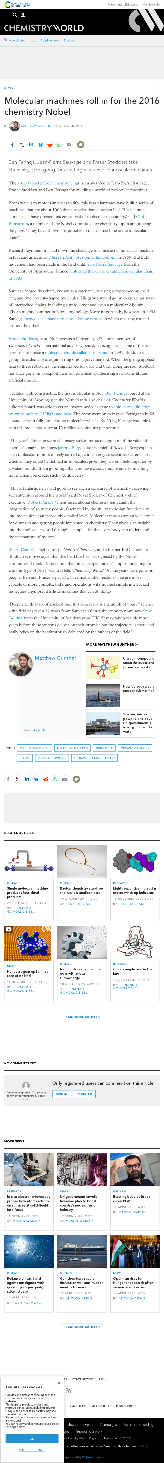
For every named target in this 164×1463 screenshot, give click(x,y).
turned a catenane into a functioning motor (63, 318)
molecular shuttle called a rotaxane (76, 352)
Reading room (50, 40)
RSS (101, 1379)
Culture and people (34, 748)
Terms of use (77, 1406)
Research (14, 883)
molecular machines (72, 748)
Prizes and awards (52, 758)
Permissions (124, 1406)
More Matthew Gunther (110, 644)
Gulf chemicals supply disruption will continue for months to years (81, 1282)
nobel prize (104, 748)
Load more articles (82, 1017)
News (8, 88)
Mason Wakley (26, 1221)
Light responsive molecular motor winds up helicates (134, 890)
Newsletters (17, 40)
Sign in (61, 1094)
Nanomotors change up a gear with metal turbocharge (80, 973)
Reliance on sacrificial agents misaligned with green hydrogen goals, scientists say (25, 1285)
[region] (32, 1419)
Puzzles (69, 40)
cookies (143, 1446)
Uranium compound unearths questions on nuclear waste (138, 662)
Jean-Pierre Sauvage (104, 264)
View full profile (34, 730)
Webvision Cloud (92, 1457)
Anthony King (79, 1298)
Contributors (83, 1379)
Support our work (89, 1431)
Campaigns (108, 1425)
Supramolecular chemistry (94, 758)
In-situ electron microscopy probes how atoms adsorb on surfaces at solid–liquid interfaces (28, 1203)
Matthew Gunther (37, 125)
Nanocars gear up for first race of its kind (27, 973)
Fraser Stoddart (23, 338)
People (25, 758)
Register (84, 1094)
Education (132, 4)
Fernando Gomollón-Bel (21, 909)
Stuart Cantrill (21, 549)
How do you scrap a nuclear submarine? (138, 688)
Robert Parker (40, 502)
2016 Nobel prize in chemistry (44, 183)
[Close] (58, 1383)
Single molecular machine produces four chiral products (27, 892)
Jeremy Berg (69, 447)
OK (32, 1438)
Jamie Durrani (79, 904)
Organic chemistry (135, 748)
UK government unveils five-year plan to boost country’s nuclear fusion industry (78, 1203)
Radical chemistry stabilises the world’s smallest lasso (82, 890)
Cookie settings (32, 1450)
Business (120, 1191)
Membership (151, 4)
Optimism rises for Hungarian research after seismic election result (133, 1282)
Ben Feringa (116, 393)
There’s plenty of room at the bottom (81, 257)
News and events (80, 1425)
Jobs (33, 40)
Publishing (115, 4)
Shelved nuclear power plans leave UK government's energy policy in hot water (139, 723)
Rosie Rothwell (27, 1303)
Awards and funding (138, 1425)
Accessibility (101, 1406)
